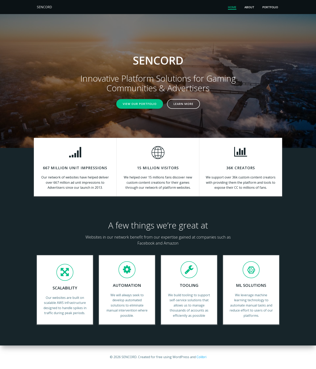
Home (232, 7)
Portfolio (270, 7)
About (249, 7)
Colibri (201, 357)
